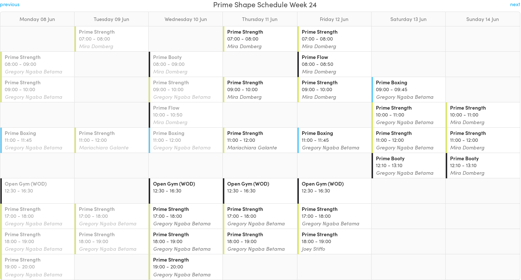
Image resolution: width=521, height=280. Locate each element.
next (515, 4)
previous (10, 4)
